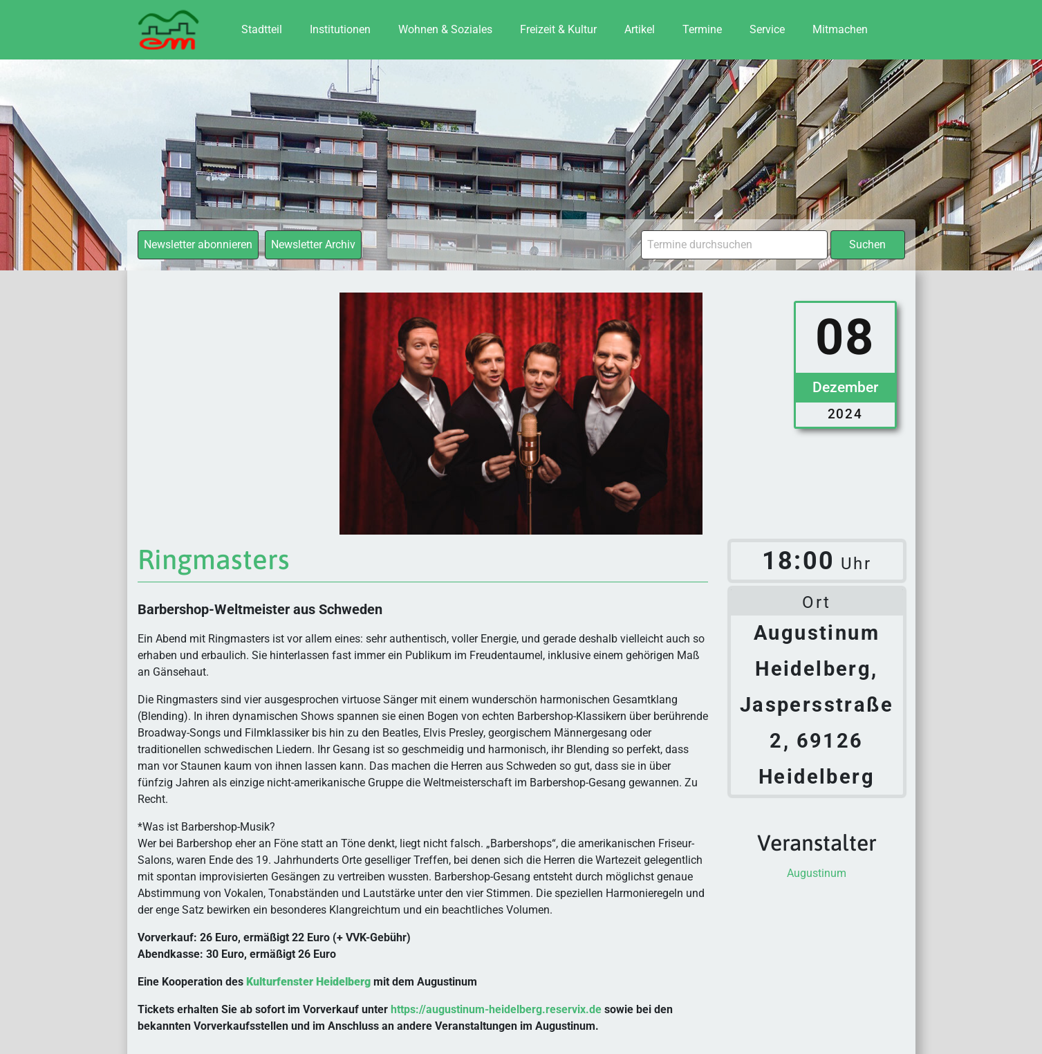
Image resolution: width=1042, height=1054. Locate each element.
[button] (30, 1023)
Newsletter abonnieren (198, 244)
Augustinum (816, 873)
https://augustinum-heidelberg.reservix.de (496, 1009)
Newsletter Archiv (313, 244)
